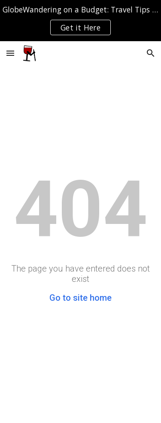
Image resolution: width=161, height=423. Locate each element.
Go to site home (80, 298)
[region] (80, 20)
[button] (10, 53)
